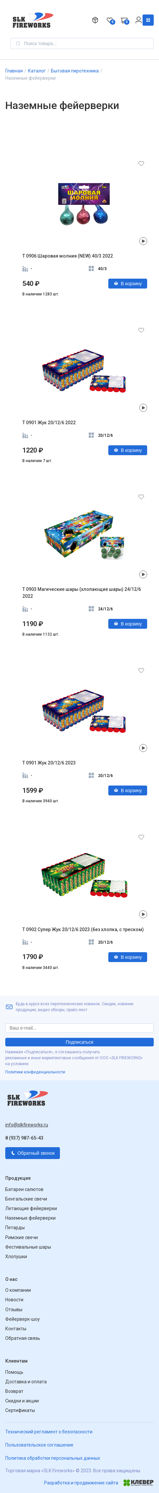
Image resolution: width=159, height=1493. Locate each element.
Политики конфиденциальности (35, 1072)
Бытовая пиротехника (75, 70)
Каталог (148, 20)
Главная (14, 70)
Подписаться (79, 1042)
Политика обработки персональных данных (52, 1458)
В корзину (128, 283)
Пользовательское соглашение (39, 1445)
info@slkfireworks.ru (26, 1124)
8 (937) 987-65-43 (24, 1138)
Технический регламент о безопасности (49, 1431)
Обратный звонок (33, 1153)
